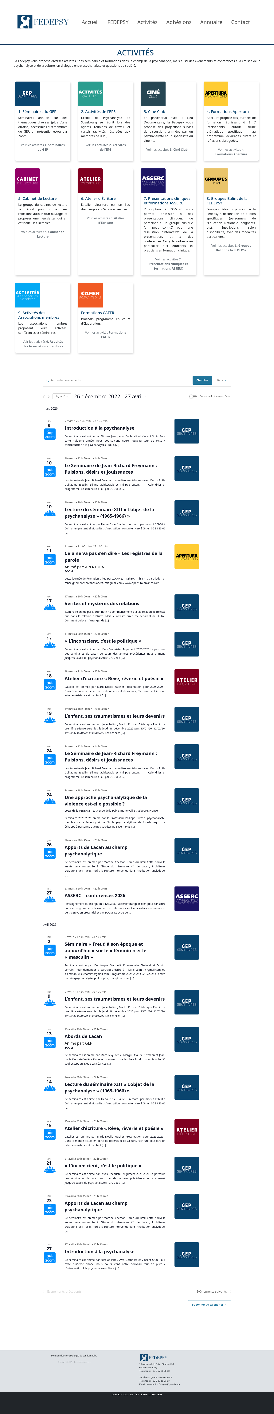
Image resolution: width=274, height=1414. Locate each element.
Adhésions (179, 22)
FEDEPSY (118, 22)
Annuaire (211, 22)
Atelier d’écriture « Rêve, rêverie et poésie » (114, 678)
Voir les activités (43, 147)
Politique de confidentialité (83, 1355)
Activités (147, 22)
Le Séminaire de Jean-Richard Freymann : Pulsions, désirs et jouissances (111, 468)
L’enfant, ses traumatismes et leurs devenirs (115, 716)
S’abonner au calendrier (207, 1304)
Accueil (90, 22)
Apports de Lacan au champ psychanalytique (96, 850)
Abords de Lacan (83, 1036)
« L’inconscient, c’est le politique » (103, 641)
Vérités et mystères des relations (102, 603)
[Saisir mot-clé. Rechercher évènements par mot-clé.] (118, 380)
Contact (240, 22)
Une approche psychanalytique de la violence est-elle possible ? (106, 800)
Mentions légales (59, 1355)
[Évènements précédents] (44, 397)
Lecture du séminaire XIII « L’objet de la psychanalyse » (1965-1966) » (109, 512)
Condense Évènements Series (215, 396)
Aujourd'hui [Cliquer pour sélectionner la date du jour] (62, 396)
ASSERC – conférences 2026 (95, 895)
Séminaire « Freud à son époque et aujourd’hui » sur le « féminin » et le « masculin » (106, 950)
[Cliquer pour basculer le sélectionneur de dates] (110, 396)
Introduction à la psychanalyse (100, 428)
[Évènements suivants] (49, 397)
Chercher (202, 380)
